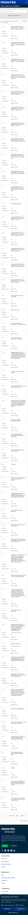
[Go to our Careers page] (4, 845)
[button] (14, 912)
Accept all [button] (7, 908)
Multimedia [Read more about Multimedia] (4, 880)
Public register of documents (10, 6)
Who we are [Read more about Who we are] (4, 858)
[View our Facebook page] (5, 850)
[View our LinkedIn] (11, 850)
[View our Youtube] (8, 850)
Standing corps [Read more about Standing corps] (5, 861)
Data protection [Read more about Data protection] (5, 894)
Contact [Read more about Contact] (3, 883)
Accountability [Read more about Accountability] (4, 891)
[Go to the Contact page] (13, 845)
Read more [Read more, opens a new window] (13, 902)
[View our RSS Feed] (14, 850)
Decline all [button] (20, 908)
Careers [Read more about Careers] (3, 866)
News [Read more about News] (2, 875)
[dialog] (14, 904)
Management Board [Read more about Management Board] (6, 864)
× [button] (26, 896)
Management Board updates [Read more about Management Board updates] (8, 877)
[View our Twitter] (2, 850)
